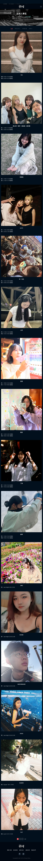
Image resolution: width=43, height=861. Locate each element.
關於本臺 (9, 850)
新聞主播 (24, 28)
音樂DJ (30, 28)
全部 (12, 28)
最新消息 (21, 850)
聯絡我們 (33, 850)
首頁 (13, 16)
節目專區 (20, 16)
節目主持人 (17, 28)
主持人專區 (28, 16)
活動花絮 (27, 850)
